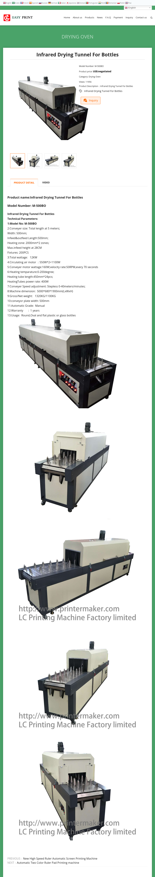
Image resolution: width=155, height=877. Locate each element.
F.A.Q (108, 17)
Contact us (141, 17)
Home (67, 17)
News (100, 17)
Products (89, 17)
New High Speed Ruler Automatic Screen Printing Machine (60, 858)
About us (77, 17)
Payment (118, 17)
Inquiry (129, 17)
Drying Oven (77, 36)
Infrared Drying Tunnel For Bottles (103, 91)
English (130, 7)
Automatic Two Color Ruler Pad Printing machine (48, 863)
